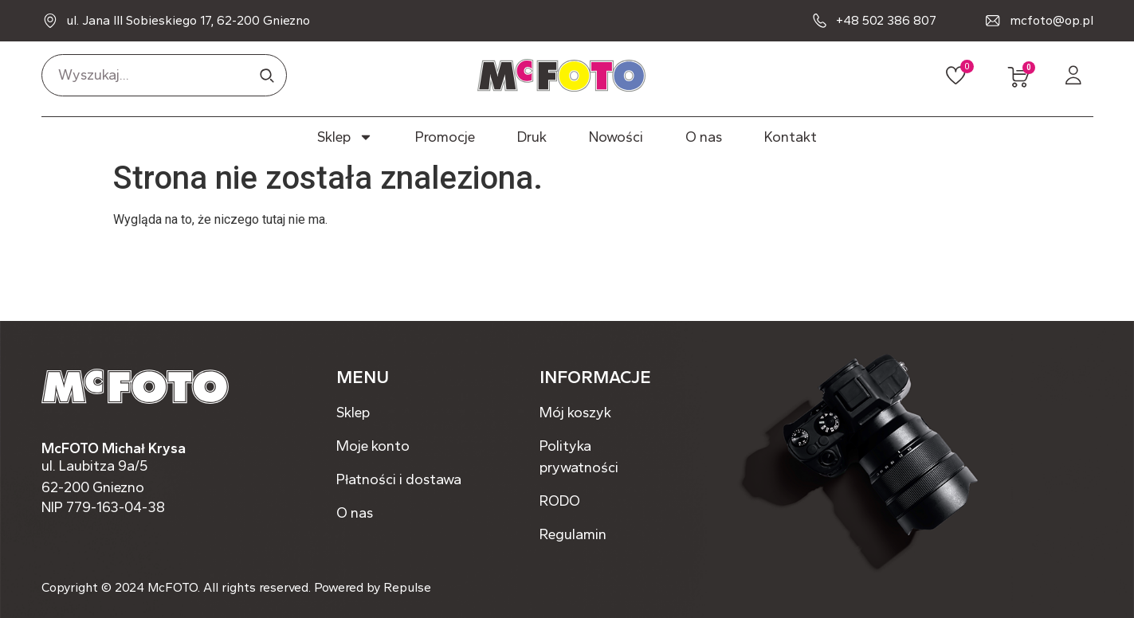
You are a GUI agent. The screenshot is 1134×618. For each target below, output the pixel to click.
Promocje (445, 137)
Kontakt (790, 137)
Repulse (407, 587)
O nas (703, 137)
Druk (532, 137)
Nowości (616, 137)
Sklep (345, 137)
